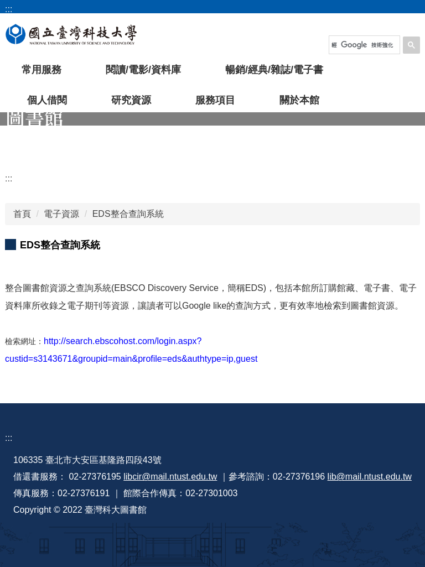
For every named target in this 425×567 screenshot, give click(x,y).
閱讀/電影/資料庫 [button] (143, 69)
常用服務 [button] (41, 69)
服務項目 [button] (215, 100)
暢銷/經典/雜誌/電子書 (274, 69)
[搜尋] (362, 45)
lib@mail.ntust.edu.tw (370, 476)
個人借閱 (47, 100)
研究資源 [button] (131, 100)
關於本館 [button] (299, 100)
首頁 (22, 214)
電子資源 (61, 214)
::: (8, 178)
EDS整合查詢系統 (128, 214)
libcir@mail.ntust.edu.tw (170, 476)
